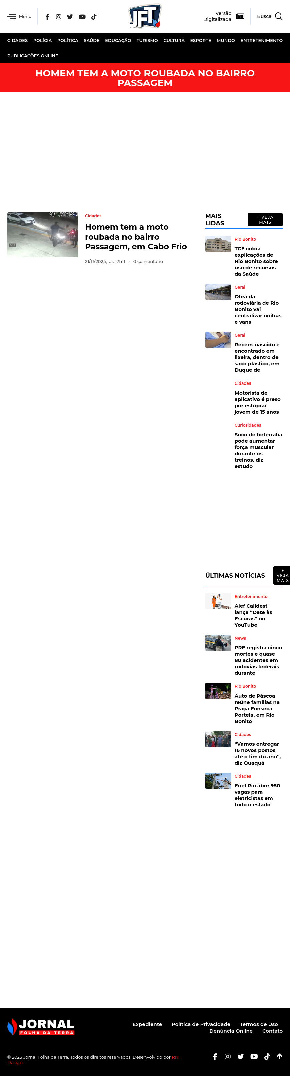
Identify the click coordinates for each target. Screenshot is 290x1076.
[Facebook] (49, 16)
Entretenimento (261, 40)
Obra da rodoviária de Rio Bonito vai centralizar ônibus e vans (258, 309)
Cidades (17, 40)
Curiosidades (248, 425)
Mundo (226, 40)
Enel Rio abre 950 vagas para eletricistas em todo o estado (257, 795)
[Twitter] (72, 16)
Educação (118, 40)
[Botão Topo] (277, 1056)
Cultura (174, 40)
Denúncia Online (230, 1031)
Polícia (42, 40)
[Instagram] (60, 16)
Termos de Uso (259, 1024)
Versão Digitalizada (217, 16)
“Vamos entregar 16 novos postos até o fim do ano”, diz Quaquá (258, 753)
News (240, 638)
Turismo (147, 40)
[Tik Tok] (95, 16)
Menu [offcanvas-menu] (20, 16)
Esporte (200, 40)
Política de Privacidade (200, 1024)
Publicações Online (32, 55)
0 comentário (148, 261)
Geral (240, 287)
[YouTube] (83, 16)
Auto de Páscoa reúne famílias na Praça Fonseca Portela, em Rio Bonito (257, 708)
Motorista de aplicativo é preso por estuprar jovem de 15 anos (258, 402)
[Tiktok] (264, 1056)
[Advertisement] (144, 152)
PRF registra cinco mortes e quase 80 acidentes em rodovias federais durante (258, 660)
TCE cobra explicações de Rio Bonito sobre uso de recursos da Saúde (256, 261)
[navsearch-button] (266, 16)
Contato (272, 1031)
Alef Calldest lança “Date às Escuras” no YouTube (253, 615)
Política (67, 40)
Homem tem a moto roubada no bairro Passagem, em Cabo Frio (136, 236)
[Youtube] (251, 1056)
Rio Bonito (245, 239)
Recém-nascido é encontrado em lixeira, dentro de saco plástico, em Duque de (257, 357)
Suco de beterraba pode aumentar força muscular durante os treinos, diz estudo (258, 450)
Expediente (146, 1024)
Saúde (91, 40)
